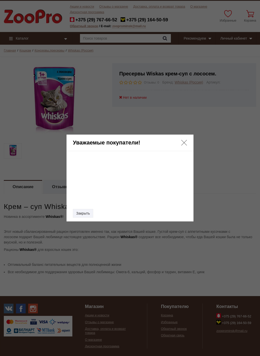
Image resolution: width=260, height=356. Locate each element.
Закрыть (83, 213)
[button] (184, 143)
